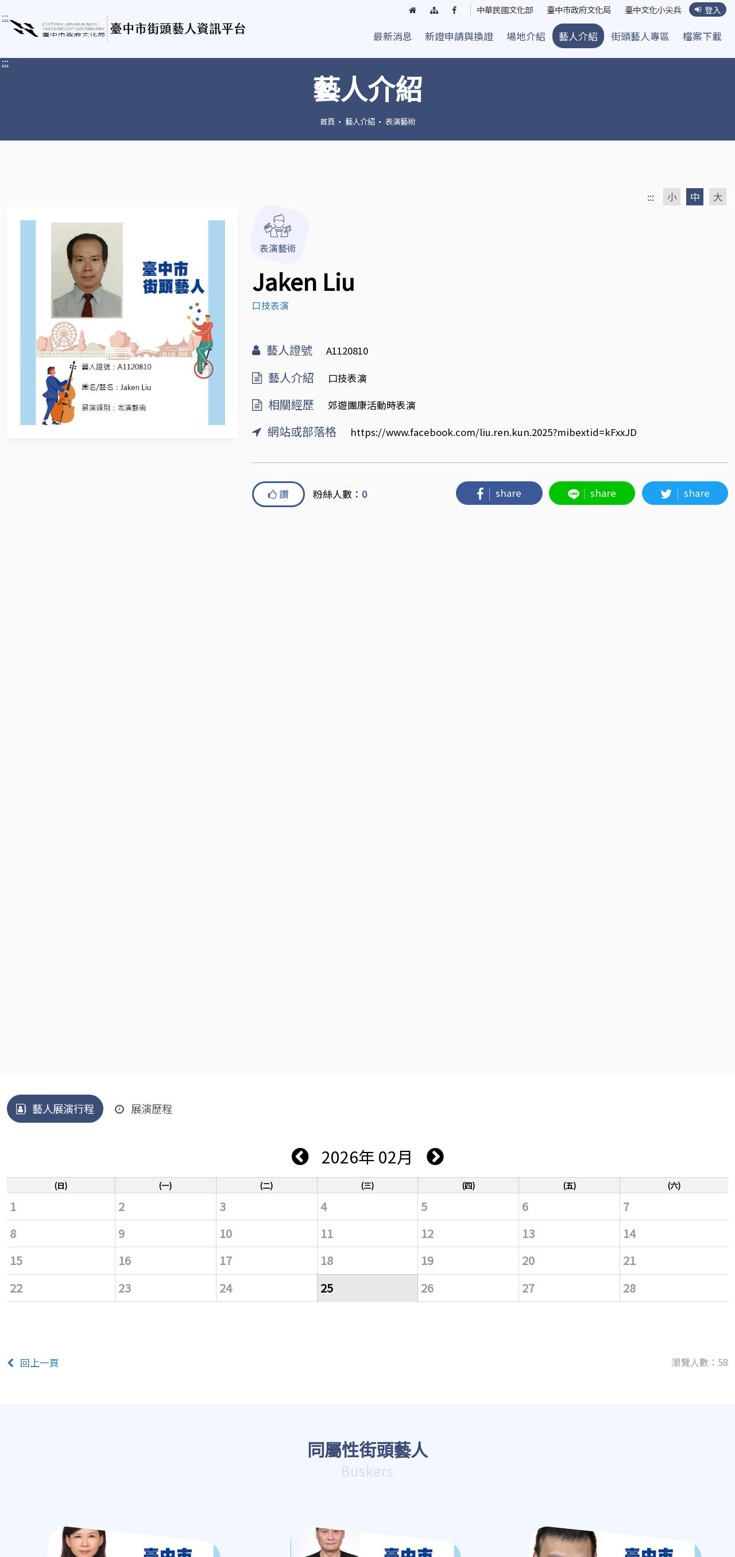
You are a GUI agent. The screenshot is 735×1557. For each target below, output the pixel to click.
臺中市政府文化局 (571, 9)
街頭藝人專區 (640, 36)
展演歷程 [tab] (143, 1108)
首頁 (327, 121)
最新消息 (392, 36)
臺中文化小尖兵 (650, 9)
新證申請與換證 (459, 36)
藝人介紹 (578, 36)
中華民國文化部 (493, 9)
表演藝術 (400, 121)
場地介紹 (526, 36)
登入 (707, 9)
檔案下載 (702, 36)
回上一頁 (33, 1362)
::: (5, 62)
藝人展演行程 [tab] (55, 1108)
